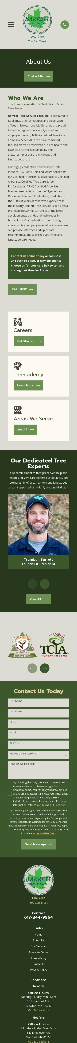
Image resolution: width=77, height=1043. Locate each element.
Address (14, 743)
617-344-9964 (38, 918)
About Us (38, 940)
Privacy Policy (38, 970)
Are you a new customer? (24, 753)
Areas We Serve (39, 952)
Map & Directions (39, 1010)
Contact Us (38, 964)
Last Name (16, 711)
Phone (13, 722)
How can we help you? (22, 764)
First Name (16, 701)
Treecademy (38, 958)
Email (13, 732)
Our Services (38, 946)
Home (38, 935)
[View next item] (45, 584)
